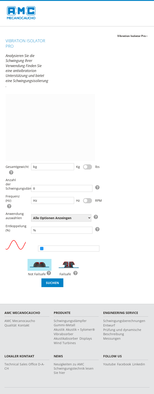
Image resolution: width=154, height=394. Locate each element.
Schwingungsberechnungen (124, 321)
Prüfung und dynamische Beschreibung (122, 332)
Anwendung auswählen (13, 216)
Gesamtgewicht (13, 167)
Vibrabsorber (63, 334)
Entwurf (109, 325)
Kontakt (23, 325)
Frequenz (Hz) (13, 198)
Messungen (112, 338)
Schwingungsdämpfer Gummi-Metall (70, 323)
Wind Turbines (65, 343)
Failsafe (65, 274)
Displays (85, 338)
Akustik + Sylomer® (80, 329)
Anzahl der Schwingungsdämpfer (13, 184)
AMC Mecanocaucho (19, 321)
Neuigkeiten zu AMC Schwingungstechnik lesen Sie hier (74, 368)
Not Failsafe (37, 274)
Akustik (59, 329)
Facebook (124, 364)
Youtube (109, 364)
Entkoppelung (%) (13, 228)
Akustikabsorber (66, 338)
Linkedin (138, 364)
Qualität (10, 325)
